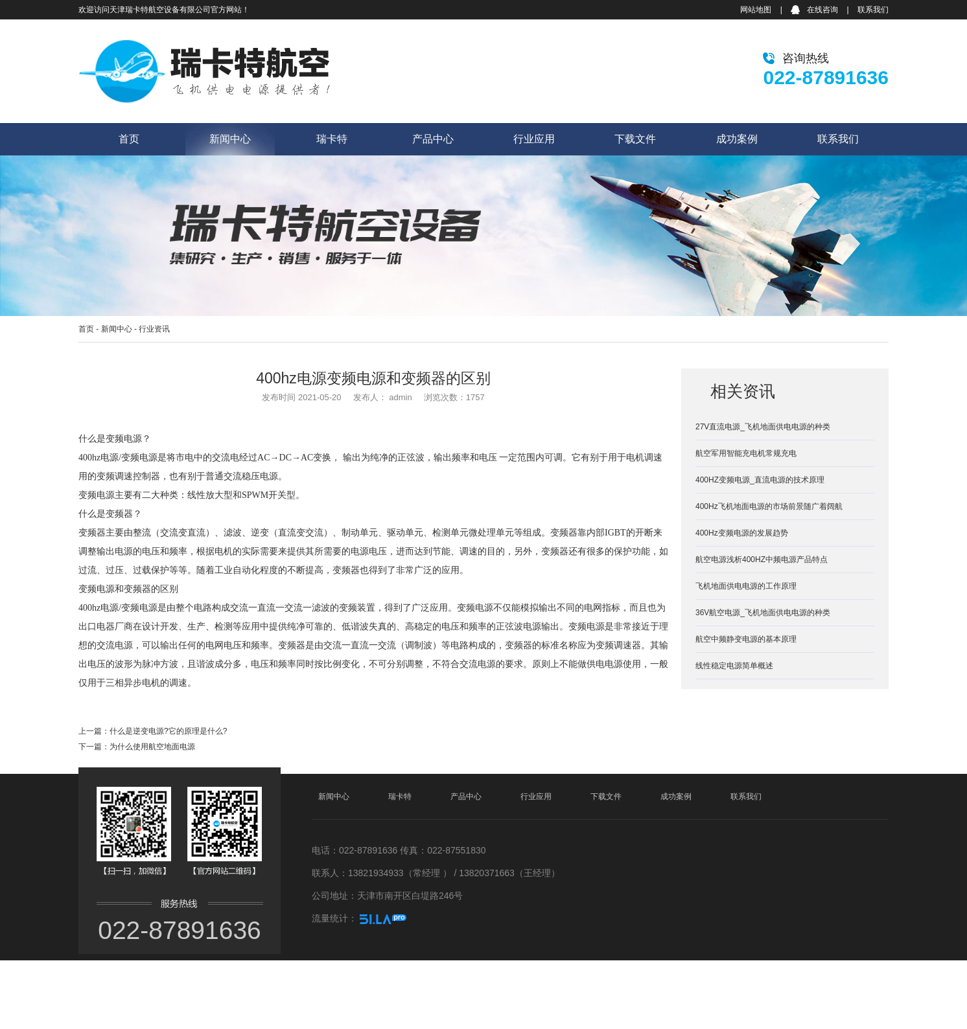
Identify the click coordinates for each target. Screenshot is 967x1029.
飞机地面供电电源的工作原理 (746, 586)
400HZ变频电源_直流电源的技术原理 (759, 479)
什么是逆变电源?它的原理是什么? (168, 731)
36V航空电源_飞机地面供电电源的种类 (762, 612)
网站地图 (755, 9)
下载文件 (635, 138)
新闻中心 (230, 138)
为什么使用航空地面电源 (152, 746)
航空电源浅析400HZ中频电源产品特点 (761, 559)
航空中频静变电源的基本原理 (746, 639)
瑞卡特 (331, 138)
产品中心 (433, 138)
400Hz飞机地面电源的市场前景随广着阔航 (769, 506)
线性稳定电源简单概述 (734, 665)
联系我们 (873, 9)
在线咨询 (822, 9)
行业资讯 (154, 329)
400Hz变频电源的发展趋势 (741, 532)
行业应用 (534, 138)
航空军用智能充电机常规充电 (746, 453)
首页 (129, 138)
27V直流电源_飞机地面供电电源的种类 (762, 426)
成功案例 (737, 138)
